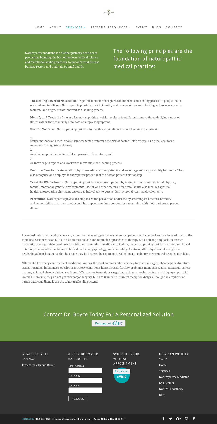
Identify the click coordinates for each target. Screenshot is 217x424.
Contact (174, 27)
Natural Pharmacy (171, 389)
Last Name (74, 385)
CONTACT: (28, 419)
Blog (156, 27)
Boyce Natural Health (105, 419)
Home (39, 27)
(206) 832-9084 (42, 419)
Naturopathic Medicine (174, 377)
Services (74, 27)
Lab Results (166, 383)
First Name (74, 375)
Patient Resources (109, 27)
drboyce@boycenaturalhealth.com (71, 419)
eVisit (142, 27)
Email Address (76, 366)
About (55, 27)
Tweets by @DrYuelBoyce (38, 365)
